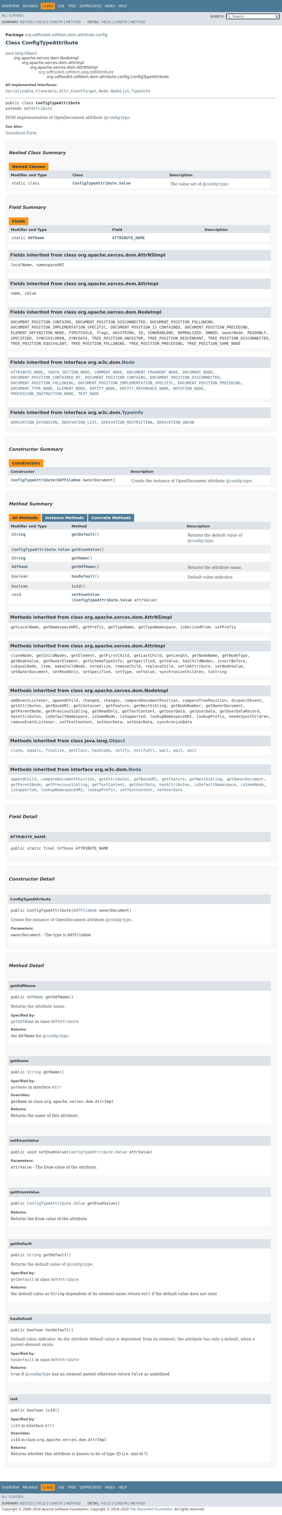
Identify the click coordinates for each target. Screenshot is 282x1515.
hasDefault (83, 576)
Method (73, 22)
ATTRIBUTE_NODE (27, 372)
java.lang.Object (21, 53)
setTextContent (136, 790)
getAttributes (114, 779)
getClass (78, 750)
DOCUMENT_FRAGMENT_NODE (152, 372)
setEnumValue (85, 594)
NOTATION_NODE (188, 388)
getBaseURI (145, 779)
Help (122, 6)
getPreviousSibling (66, 784)
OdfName (36, 238)
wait (164, 750)
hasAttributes (174, 784)
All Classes (12, 15)
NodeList (120, 91)
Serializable (19, 91)
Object (117, 740)
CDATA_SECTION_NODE (69, 372)
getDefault (83, 534)
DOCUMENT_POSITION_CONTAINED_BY (45, 377)
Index (110, 6)
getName (80, 558)
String (19, 534)
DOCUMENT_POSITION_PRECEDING (209, 383)
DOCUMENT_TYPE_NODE (32, 388)
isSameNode (252, 784)
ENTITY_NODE (102, 388)
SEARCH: (217, 16)
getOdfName (83, 566)
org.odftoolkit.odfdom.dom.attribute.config (66, 35)
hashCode (101, 750)
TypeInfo (141, 91)
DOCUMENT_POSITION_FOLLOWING (42, 383)
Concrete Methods (111, 518)
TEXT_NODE (88, 393)
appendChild (23, 779)
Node (103, 91)
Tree (72, 6)
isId (76, 586)
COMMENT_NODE (108, 372)
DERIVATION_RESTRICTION (126, 422)
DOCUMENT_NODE (198, 372)
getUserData (142, 784)
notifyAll (144, 750)
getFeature (173, 779)
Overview (10, 6)
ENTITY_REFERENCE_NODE (144, 388)
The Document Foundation (151, 1509)
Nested (26, 22)
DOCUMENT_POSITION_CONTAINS (115, 377)
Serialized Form (21, 133)
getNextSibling (205, 779)
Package (30, 6)
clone (16, 750)
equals (34, 750)
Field (41, 22)
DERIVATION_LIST (79, 422)
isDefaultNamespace (215, 784)
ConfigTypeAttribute (33, 480)
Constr (56, 22)
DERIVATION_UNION (175, 422)
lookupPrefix (101, 790)
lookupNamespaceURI (62, 790)
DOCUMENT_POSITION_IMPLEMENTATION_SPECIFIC (125, 383)
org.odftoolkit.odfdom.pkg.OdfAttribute (76, 72)
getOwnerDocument (245, 779)
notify (122, 750)
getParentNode (26, 784)
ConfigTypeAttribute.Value (101, 183)
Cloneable (46, 91)
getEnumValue (85, 549)
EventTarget (83, 91)
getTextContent (108, 784)
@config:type (117, 117)
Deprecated (91, 6)
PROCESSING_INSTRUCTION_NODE (42, 393)
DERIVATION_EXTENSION (34, 422)
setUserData (170, 790)
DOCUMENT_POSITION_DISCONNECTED (185, 377)
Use (61, 6)
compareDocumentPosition (67, 779)
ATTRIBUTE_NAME (128, 238)
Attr (64, 91)
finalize (54, 750)
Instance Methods (64, 518)
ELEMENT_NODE (71, 388)
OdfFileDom (68, 480)
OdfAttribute (38, 108)
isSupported (23, 790)
